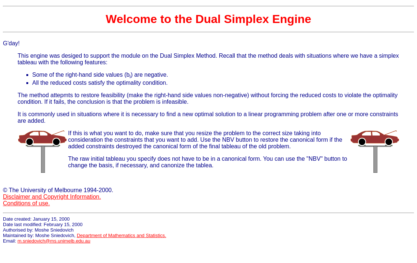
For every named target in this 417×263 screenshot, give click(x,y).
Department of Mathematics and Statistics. (121, 235)
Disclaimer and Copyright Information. (52, 197)
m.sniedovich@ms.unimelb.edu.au (54, 241)
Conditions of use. (26, 203)
